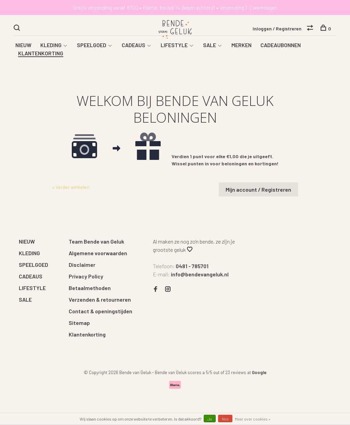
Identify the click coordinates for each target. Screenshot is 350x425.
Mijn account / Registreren (258, 189)
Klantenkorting (87, 334)
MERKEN (241, 45)
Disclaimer (82, 264)
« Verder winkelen (71, 187)
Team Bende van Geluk (96, 241)
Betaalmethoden (90, 288)
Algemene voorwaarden (98, 253)
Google (259, 372)
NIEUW (23, 45)
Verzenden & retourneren (100, 299)
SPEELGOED (91, 45)
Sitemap (79, 322)
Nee (225, 418)
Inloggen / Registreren (277, 28)
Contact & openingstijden (100, 311)
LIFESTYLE (174, 45)
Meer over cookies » (253, 418)
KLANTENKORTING (40, 53)
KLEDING (51, 45)
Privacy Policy (86, 276)
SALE (209, 45)
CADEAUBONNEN (280, 45)
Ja (209, 418)
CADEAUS (133, 45)
